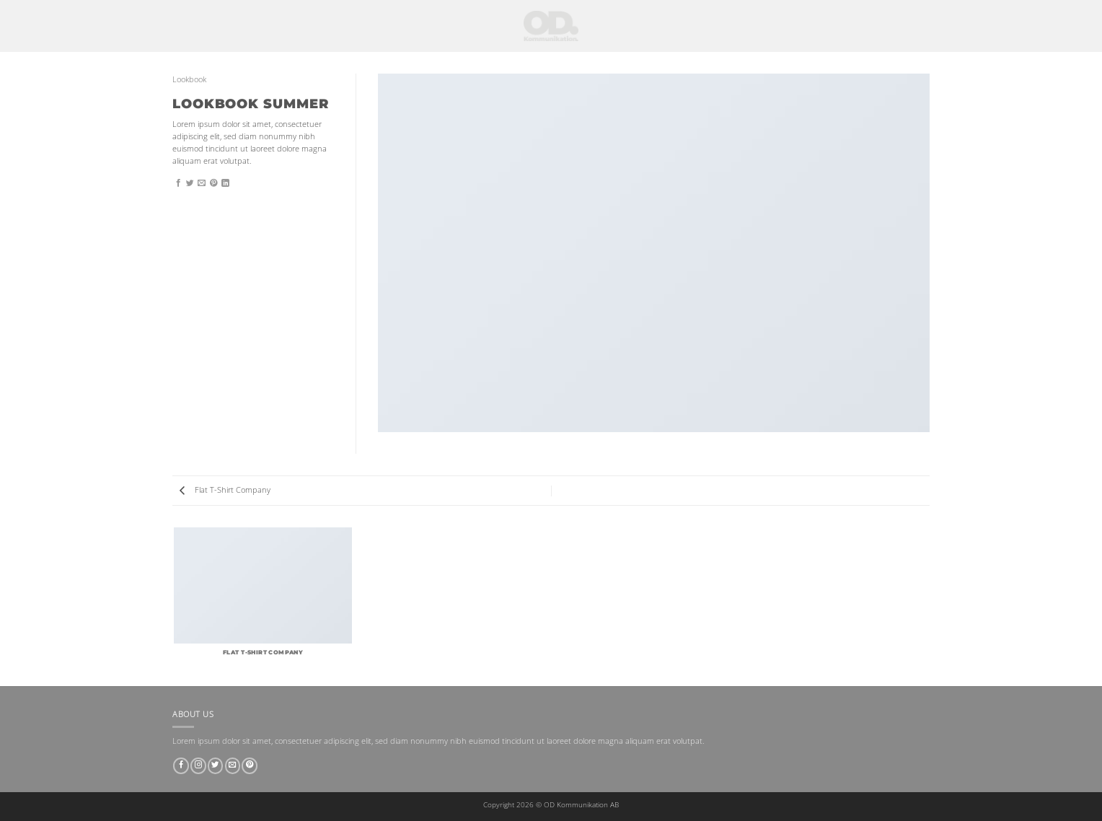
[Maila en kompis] (202, 183)
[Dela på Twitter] (190, 183)
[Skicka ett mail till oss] (233, 766)
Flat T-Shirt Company (225, 490)
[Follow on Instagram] (198, 766)
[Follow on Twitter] (216, 766)
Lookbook (189, 79)
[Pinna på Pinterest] (214, 183)
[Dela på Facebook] (178, 183)
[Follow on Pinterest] (249, 766)
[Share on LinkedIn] (225, 183)
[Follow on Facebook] (181, 766)
